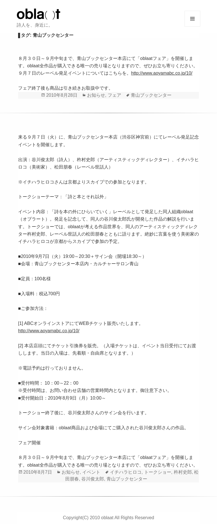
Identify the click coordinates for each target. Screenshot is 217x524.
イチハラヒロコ (126, 472)
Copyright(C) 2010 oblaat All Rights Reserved (108, 517)
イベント (91, 472)
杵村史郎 (183, 472)
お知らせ (96, 95)
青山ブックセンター (151, 95)
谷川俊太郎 (92, 478)
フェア (114, 95)
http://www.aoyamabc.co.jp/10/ (161, 73)
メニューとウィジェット (192, 19)
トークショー (157, 472)
